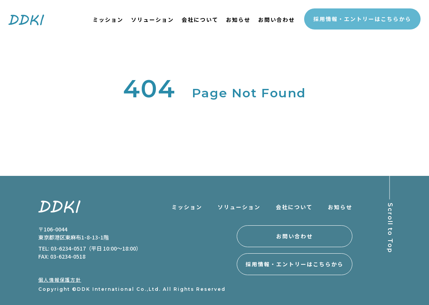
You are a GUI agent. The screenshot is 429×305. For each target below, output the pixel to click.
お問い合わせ (276, 19)
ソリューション (152, 19)
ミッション (108, 19)
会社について (200, 19)
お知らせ (238, 19)
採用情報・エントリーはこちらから (362, 19)
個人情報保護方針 (59, 279)
